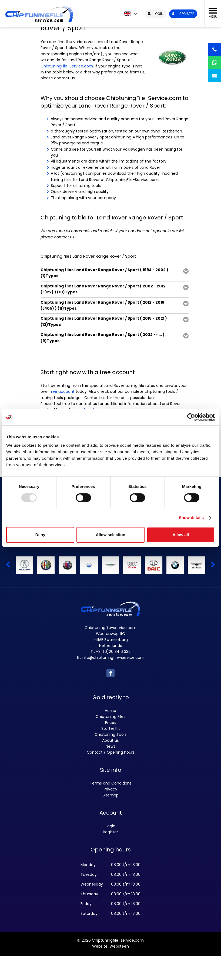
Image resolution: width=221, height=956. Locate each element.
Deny (40, 534)
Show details (191, 517)
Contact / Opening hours (111, 752)
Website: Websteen (110, 946)
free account (62, 391)
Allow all (180, 534)
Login (110, 826)
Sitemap (111, 795)
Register (110, 832)
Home (110, 710)
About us (110, 740)
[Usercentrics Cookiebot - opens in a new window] (191, 417)
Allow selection (110, 534)
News (110, 746)
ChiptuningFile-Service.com (67, 66)
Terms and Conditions (111, 783)
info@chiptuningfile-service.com (113, 657)
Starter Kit (110, 728)
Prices (110, 722)
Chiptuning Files (110, 716)
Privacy (110, 789)
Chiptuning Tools (110, 734)
